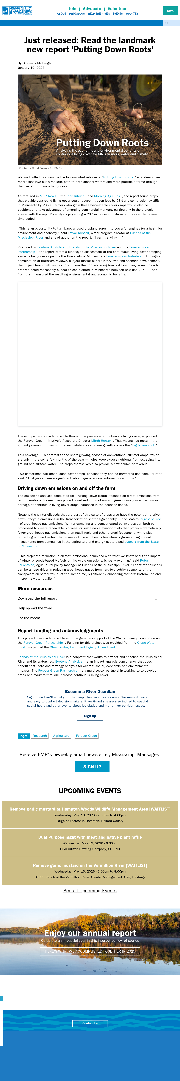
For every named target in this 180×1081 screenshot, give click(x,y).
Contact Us (90, 1023)
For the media (29, 618)
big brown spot (143, 445)
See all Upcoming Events (90, 890)
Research (40, 736)
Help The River (99, 13)
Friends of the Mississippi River (92, 247)
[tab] (90, 598)
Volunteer (117, 8)
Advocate (92, 8)
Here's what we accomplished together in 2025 (90, 951)
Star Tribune (76, 196)
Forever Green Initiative (125, 256)
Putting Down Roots (118, 177)
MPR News (49, 196)
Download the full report (37, 598)
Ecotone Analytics (52, 247)
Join (72, 8)
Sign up (90, 715)
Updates (132, 13)
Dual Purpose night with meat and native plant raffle (90, 837)
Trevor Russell (78, 233)
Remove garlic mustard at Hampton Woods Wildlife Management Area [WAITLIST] (90, 809)
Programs (77, 13)
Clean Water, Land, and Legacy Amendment (83, 647)
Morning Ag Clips (108, 196)
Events (118, 13)
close (143, 1033)
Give (170, 10)
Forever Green (86, 736)
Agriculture (61, 736)
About (61, 13)
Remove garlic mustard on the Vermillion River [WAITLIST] (90, 865)
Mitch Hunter (102, 441)
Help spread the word (35, 608)
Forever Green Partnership (44, 643)
